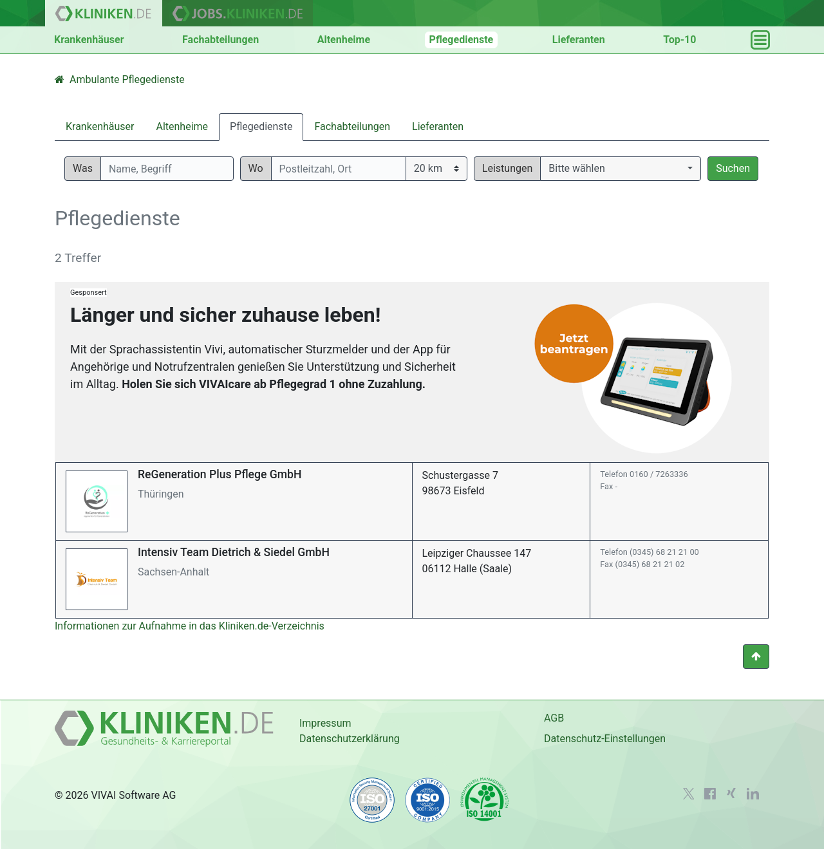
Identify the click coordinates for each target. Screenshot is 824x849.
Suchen (733, 168)
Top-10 (679, 39)
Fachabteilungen (220, 39)
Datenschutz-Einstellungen (605, 738)
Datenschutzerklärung (349, 738)
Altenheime (343, 39)
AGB (554, 718)
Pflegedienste (461, 39)
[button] (620, 168)
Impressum (325, 723)
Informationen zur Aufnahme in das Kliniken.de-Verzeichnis (189, 626)
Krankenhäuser (89, 39)
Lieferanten (578, 39)
